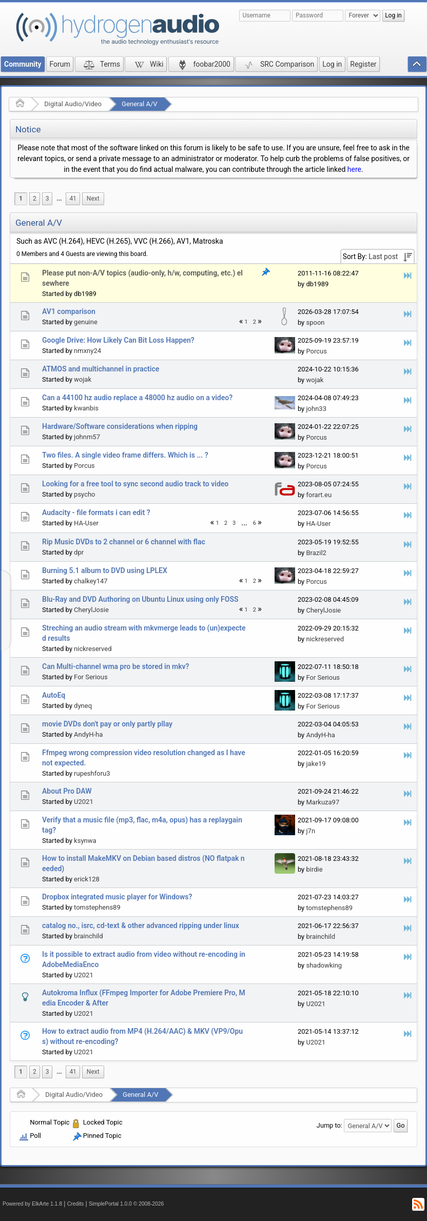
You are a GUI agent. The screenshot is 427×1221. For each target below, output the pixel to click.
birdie (314, 869)
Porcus (316, 351)
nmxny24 (87, 351)
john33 (316, 408)
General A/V (140, 104)
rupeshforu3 (92, 773)
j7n (310, 831)
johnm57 (87, 437)
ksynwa (85, 840)
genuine (86, 322)
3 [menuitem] (47, 198)
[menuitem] (59, 198)
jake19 (315, 763)
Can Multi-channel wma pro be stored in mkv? (115, 666)
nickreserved (92, 649)
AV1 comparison (68, 311)
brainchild (88, 936)
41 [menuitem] (72, 198)
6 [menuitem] (254, 523)
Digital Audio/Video (73, 104)
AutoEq (53, 695)
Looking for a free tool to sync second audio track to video (135, 484)
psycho (84, 494)
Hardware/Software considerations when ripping (120, 426)
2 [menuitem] (34, 198)
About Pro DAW (67, 791)
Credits (75, 1204)
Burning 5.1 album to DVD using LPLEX (104, 570)
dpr (79, 552)
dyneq (83, 706)
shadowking (324, 965)
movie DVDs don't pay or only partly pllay (107, 724)
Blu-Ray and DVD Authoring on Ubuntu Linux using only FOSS (140, 599)
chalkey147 (91, 581)
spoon (315, 322)
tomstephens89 (97, 907)
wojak (82, 379)
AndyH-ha (88, 734)
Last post (383, 256)
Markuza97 (322, 802)
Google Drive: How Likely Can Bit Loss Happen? (118, 340)
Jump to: (329, 1125)
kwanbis (86, 408)
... (59, 198)
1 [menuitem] (21, 198)
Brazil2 (316, 553)
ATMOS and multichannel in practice (100, 369)
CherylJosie (91, 610)
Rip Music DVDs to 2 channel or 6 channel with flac (123, 542)
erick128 (87, 879)
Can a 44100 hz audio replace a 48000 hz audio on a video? (137, 397)
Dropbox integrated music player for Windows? (117, 897)
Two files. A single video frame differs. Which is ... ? (125, 455)
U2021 (83, 801)
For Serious (91, 677)
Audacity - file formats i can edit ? (96, 512)
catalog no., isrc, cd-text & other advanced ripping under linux (140, 925)
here (354, 169)
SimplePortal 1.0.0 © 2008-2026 (126, 1204)
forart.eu (319, 495)
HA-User (86, 523)
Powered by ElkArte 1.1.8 (32, 1204)
